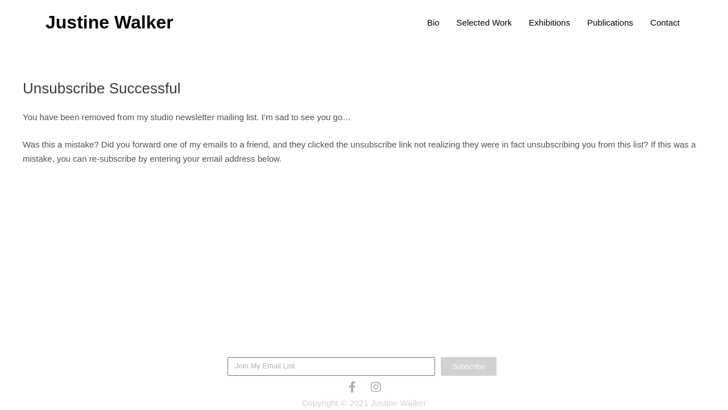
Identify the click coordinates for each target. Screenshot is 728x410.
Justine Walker (109, 22)
